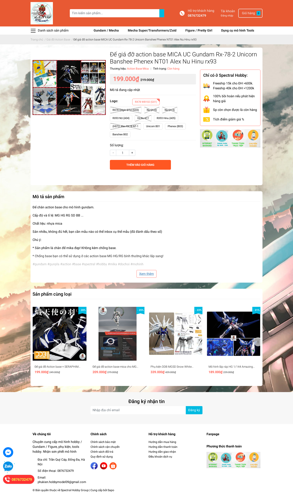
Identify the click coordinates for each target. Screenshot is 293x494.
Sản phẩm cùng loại (52, 294)
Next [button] (258, 341)
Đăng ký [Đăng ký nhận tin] (194, 410)
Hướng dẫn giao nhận (162, 451)
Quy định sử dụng (102, 456)
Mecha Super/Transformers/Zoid (152, 30)
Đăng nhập (227, 15)
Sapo (111, 490)
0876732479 (197, 15)
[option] (60, 341)
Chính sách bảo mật (103, 442)
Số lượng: (117, 145)
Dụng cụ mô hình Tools (237, 30)
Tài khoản (228, 11)
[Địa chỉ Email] (146, 410)
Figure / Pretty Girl (199, 30)
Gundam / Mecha (107, 30)
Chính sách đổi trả (102, 451)
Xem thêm (146, 274)
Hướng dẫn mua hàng (162, 442)
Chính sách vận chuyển (105, 446)
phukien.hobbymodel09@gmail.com (62, 482)
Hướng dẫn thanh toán (163, 446)
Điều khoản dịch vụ (160, 456)
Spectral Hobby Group (75, 490)
